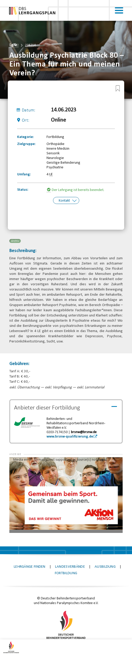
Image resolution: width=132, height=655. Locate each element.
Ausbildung (105, 566)
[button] (19, 464)
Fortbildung (66, 573)
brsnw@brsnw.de (84, 431)
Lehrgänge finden (29, 566)
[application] (66, 494)
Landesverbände (70, 566)
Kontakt (64, 200)
